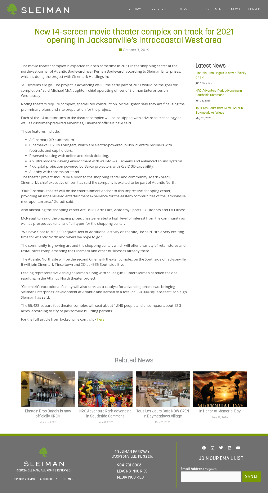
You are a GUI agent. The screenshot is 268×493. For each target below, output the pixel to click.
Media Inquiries (130, 477)
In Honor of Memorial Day (220, 411)
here (100, 319)
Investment (214, 9)
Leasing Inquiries (132, 471)
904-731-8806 (129, 465)
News (235, 9)
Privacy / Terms (24, 478)
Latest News (211, 66)
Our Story (134, 10)
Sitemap (68, 478)
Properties (162, 10)
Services (188, 10)
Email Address (199, 468)
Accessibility (49, 478)
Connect (255, 9)
